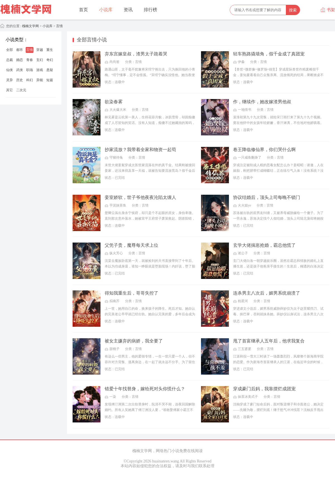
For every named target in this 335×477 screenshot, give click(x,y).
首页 (83, 9)
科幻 (29, 80)
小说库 (106, 9)
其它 (9, 90)
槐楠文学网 (30, 26)
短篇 (49, 80)
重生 (49, 50)
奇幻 (49, 60)
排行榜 (150, 9)
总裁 (9, 60)
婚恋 (19, 60)
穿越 (39, 50)
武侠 (19, 70)
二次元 (21, 90)
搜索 (293, 10)
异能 (39, 80)
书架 (327, 9)
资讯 (128, 9)
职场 (29, 70)
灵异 (9, 80)
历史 (19, 80)
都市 (19, 50)
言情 (59, 26)
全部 (9, 50)
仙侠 (9, 70)
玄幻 (39, 60)
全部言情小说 (92, 40)
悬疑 (49, 70)
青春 (29, 60)
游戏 (39, 70)
